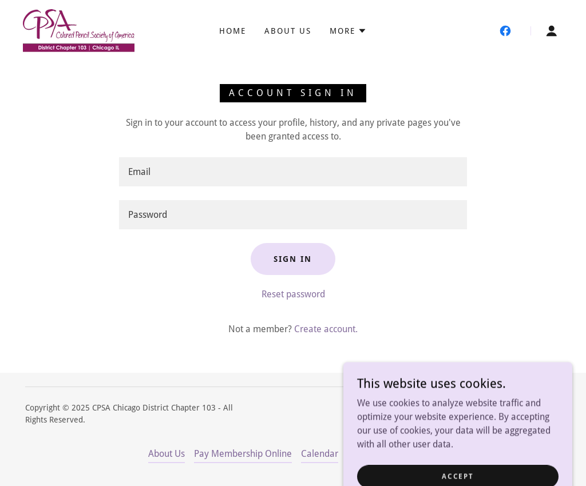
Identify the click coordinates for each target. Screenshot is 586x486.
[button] (348, 31)
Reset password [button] (293, 294)
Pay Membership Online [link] (243, 453)
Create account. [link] (326, 329)
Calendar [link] (319, 453)
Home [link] (232, 30)
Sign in (293, 259)
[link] (78, 30)
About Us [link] (287, 30)
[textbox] (293, 171)
